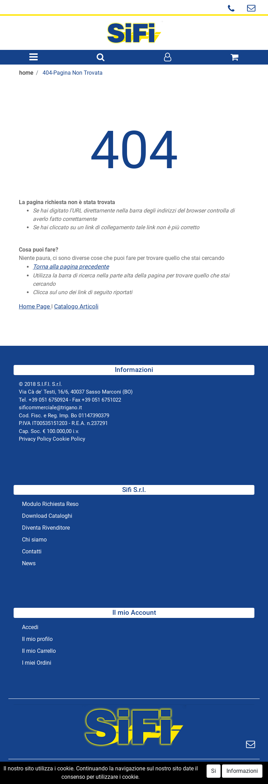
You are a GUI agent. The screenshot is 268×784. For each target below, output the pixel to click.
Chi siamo (34, 539)
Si (213, 772)
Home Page (35, 306)
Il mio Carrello (39, 651)
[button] (100, 57)
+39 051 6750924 (48, 400)
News (29, 563)
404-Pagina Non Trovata (73, 72)
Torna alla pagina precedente (71, 266)
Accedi (30, 627)
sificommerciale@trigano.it (50, 407)
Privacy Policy (35, 439)
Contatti (32, 551)
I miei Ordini (36, 662)
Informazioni (242, 772)
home (26, 72)
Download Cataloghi (47, 516)
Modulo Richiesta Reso (50, 504)
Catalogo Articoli (76, 306)
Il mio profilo (37, 639)
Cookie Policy (69, 439)
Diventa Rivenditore (46, 527)
